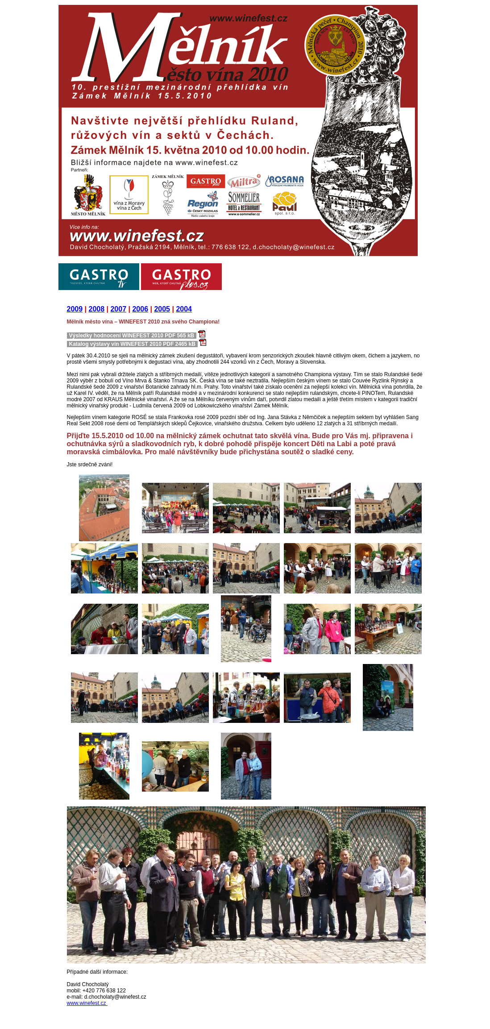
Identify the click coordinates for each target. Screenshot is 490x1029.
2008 (96, 309)
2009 (75, 309)
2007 (118, 309)
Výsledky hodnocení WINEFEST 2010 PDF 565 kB (132, 335)
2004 (184, 309)
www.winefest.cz (87, 1003)
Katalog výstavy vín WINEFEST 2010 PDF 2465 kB (132, 344)
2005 (162, 309)
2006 (140, 309)
